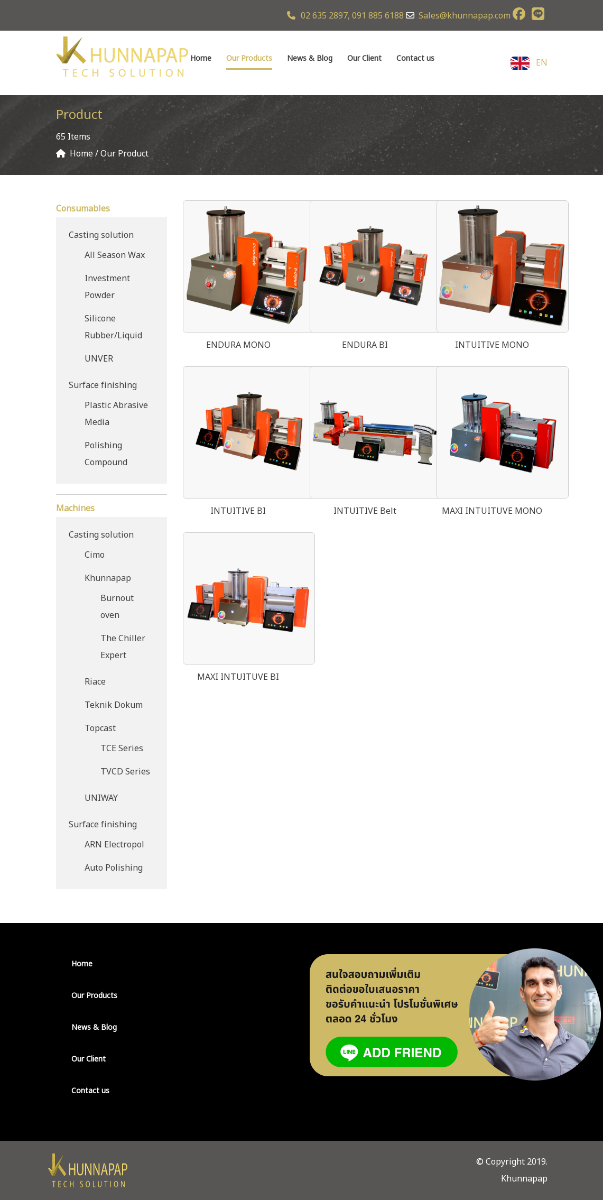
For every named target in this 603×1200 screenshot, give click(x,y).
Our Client (364, 58)
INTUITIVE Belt (364, 511)
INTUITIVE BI (238, 511)
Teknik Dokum (114, 705)
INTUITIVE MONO (492, 345)
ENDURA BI (365, 345)
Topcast (100, 728)
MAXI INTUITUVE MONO (492, 511)
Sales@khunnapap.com (465, 16)
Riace (95, 682)
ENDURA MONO (238, 345)
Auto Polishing (114, 868)
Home (200, 58)
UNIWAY (101, 798)
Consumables (83, 208)
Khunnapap (108, 578)
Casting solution (101, 235)
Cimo (95, 555)
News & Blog (309, 58)
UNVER (99, 359)
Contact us (415, 58)
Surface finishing (103, 385)
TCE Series (121, 748)
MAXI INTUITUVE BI (238, 677)
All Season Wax (115, 255)
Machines (75, 508)
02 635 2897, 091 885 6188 (345, 16)
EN (529, 63)
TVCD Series (125, 771)
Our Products (249, 58)
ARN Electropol (114, 844)
